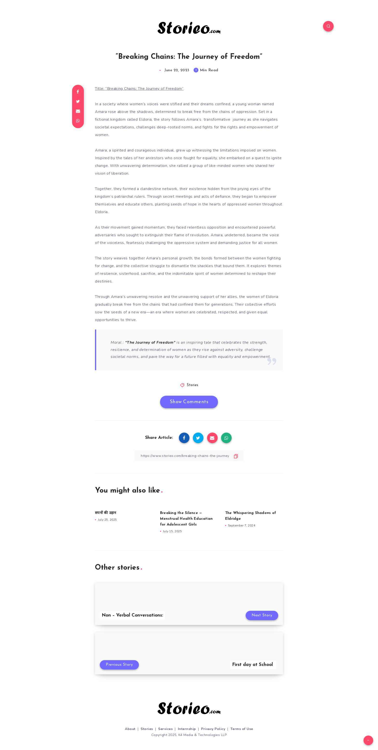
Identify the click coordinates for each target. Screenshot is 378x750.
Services (165, 729)
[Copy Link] (189, 455)
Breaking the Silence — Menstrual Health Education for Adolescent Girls (186, 518)
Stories (192, 385)
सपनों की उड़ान (105, 513)
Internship (187, 729)
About (130, 729)
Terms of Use (241, 729)
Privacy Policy (213, 729)
